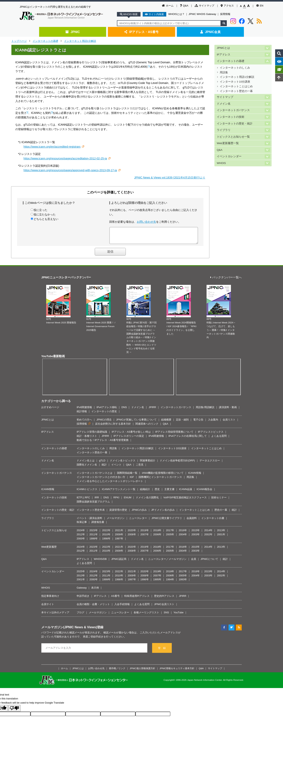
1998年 (106, 541)
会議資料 (192, 521)
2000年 (81, 541)
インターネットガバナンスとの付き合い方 (101, 479)
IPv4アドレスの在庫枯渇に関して (187, 438)
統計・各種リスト (87, 438)
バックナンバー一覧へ (226, 280)
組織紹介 (145, 492)
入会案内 (213, 422)
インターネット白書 (212, 521)
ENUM (127, 500)
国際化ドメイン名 (87, 467)
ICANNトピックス (87, 492)
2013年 (221, 533)
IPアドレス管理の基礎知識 (92, 434)
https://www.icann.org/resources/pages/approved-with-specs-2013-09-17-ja (70, 170)
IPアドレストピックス (210, 434)
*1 (149, 66)
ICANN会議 (185, 492)
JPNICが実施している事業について (136, 422)
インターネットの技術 (230, 116)
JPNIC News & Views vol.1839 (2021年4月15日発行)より (169, 177)
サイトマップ (204, 5)
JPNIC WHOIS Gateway (202, 14)
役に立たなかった (45, 214)
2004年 (183, 537)
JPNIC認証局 (118, 561)
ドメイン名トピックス (122, 463)
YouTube (179, 615)
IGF (132, 479)
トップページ (19, 41)
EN (259, 5)
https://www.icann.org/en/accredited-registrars (52, 146)
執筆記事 (82, 524)
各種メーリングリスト (146, 615)
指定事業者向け (50, 598)
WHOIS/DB (100, 561)
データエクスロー (209, 463)
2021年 (119, 533)
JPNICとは (223, 47)
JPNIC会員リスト (164, 607)
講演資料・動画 (228, 410)
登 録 (162, 650)
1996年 (145, 582)
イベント (116, 467)
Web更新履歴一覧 (228, 143)
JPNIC (72, 32)
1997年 (119, 541)
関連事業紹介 (147, 463)
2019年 (145, 533)
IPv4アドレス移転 (106, 410)
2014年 (208, 533)
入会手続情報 (122, 607)
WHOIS (221, 163)
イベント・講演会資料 (89, 521)
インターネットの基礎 (45, 41)
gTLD (102, 463)
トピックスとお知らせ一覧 (233, 136)
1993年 (183, 582)
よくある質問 (219, 438)
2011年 (93, 537)
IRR (97, 500)
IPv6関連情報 (84, 410)
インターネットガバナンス (233, 110)
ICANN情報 (194, 475)
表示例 (95, 590)
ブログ (80, 615)
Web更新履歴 (49, 549)
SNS (166, 615)
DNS (124, 410)
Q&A (184, 5)
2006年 (157, 537)
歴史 (157, 492)
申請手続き (83, 598)
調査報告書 (97, 524)
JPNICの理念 (104, 422)
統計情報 (82, 414)
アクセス (227, 5)
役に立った (40, 210)
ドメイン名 (224, 103)
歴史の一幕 (220, 512)
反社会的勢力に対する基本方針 (113, 426)
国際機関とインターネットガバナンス (160, 479)
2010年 (106, 537)
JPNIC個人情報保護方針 (142, 671)
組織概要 (166, 422)
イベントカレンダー (229, 156)
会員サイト (47, 607)
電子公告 (198, 422)
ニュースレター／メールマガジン (167, 561)
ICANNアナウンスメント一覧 (118, 492)
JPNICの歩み (139, 512)
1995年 (157, 582)
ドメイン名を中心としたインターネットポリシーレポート (110, 484)
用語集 (224, 72)
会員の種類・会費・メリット (93, 607)
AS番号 (115, 598)
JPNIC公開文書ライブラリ (167, 521)
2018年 (157, 533)
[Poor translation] (14, 711)
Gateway (82, 590)
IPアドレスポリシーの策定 (129, 438)
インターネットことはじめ (236, 86)
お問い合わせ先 (146, 221)
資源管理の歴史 (118, 512)
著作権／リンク (117, 671)
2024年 (81, 533)
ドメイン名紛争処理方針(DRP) (177, 463)
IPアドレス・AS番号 (141, 32)
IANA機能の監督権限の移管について (163, 475)
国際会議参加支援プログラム (93, 504)
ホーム (168, 5)
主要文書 (169, 492)
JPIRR (152, 410)
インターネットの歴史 (104, 414)
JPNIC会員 (210, 32)
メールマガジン (116, 521)
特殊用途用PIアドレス (137, 598)
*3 (52, 112)
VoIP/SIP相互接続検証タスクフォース (185, 500)
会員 (193, 561)
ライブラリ (224, 130)
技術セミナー (219, 500)
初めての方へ (84, 422)
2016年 (183, 533)
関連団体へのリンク (146, 426)
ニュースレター (138, 521)
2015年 (195, 533)
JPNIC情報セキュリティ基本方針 (177, 671)
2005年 (170, 537)
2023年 (93, 533)
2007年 (145, 537)
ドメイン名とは (86, 463)
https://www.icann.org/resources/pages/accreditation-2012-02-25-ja (65, 158)
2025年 (81, 574)
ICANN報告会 (204, 492)
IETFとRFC (83, 500)
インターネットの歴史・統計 (235, 123)
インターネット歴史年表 (91, 512)
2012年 (81, 537)
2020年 (132, 533)
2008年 (132, 537)
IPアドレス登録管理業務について (174, 434)
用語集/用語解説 (205, 410)
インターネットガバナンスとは (94, 475)
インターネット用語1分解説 (80, 41)
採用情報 (225, 14)
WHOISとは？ (176, 14)
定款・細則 (182, 422)
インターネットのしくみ (235, 67)
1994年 (170, 582)
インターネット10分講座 (235, 81)
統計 (104, 467)
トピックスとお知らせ (54, 533)
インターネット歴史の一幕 (236, 91)
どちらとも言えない (46, 219)
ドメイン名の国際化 (147, 500)
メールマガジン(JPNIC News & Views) (69, 630)
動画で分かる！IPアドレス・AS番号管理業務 (103, 443)
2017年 (170, 533)
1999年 (93, 541)
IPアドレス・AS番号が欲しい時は (131, 434)
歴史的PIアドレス (164, 598)
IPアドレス (223, 54)
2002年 (208, 537)
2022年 (106, 533)
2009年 (119, 537)
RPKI (116, 500)
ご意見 (139, 467)
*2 (27, 112)
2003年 (195, 537)
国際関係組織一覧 (127, 475)
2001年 (221, 537)
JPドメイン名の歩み (163, 512)
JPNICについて (209, 561)
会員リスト (229, 422)
